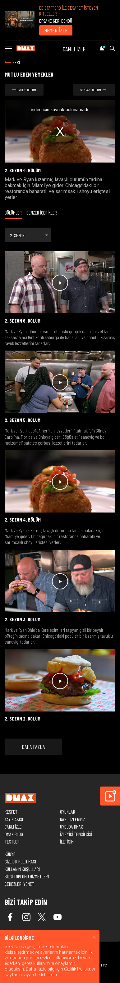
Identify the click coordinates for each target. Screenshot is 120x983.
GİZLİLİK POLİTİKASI (20, 861)
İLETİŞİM (67, 841)
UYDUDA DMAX (71, 826)
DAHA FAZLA (33, 746)
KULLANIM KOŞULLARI (22, 869)
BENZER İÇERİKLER (41, 212)
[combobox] (28, 235)
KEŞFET (11, 812)
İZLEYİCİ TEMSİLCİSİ (76, 834)
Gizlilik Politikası (79, 968)
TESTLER (12, 841)
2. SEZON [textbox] (17, 235)
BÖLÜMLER (13, 212)
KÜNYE (10, 854)
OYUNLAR (67, 812)
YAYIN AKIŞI (14, 819)
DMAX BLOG (14, 834)
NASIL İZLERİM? (72, 819)
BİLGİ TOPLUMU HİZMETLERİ (27, 876)
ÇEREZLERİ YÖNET (19, 884)
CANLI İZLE (74, 49)
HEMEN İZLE (55, 30)
